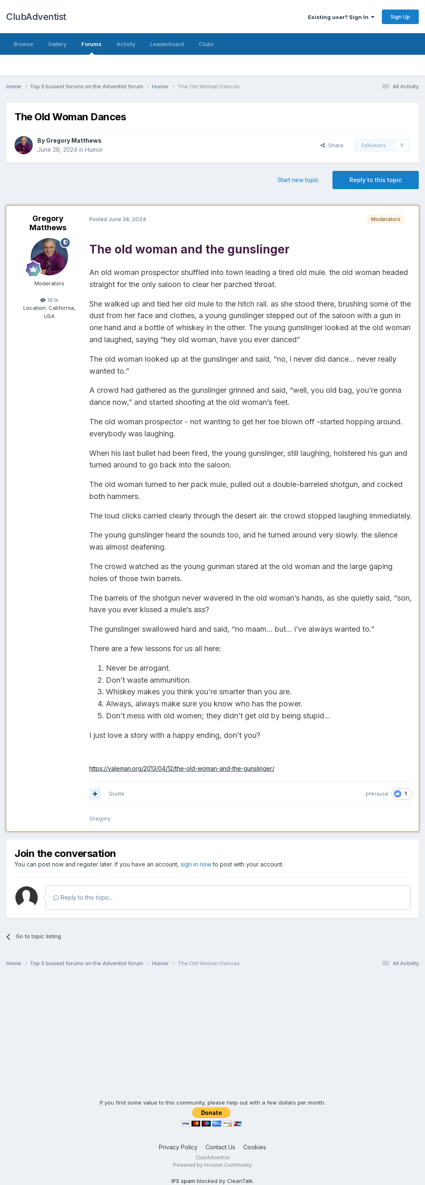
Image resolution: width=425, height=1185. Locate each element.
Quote (117, 793)
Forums (91, 48)
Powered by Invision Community (212, 1165)
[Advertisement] (212, 1041)
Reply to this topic (375, 179)
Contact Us (220, 1147)
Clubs (206, 44)
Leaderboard (167, 44)
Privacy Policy (178, 1147)
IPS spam (183, 1181)
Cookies (254, 1147)
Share (332, 145)
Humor (94, 149)
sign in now (196, 864)
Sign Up (400, 16)
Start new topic (298, 179)
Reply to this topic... (83, 897)
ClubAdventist (36, 16)
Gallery (57, 44)
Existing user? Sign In (341, 17)
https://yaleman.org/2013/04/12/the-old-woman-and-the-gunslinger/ (181, 768)
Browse (23, 44)
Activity (126, 44)
